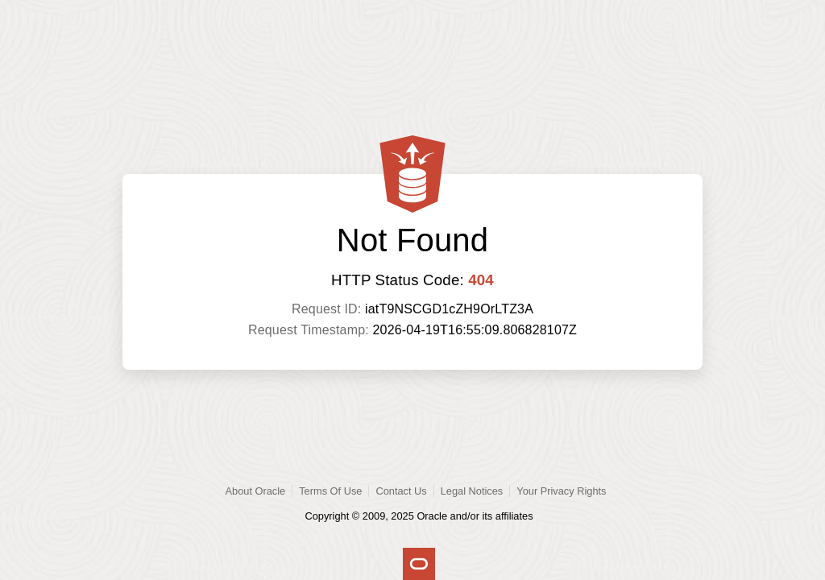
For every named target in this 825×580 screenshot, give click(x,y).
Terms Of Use (330, 491)
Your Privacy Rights (561, 491)
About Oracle (256, 491)
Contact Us (400, 491)
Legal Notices (472, 491)
